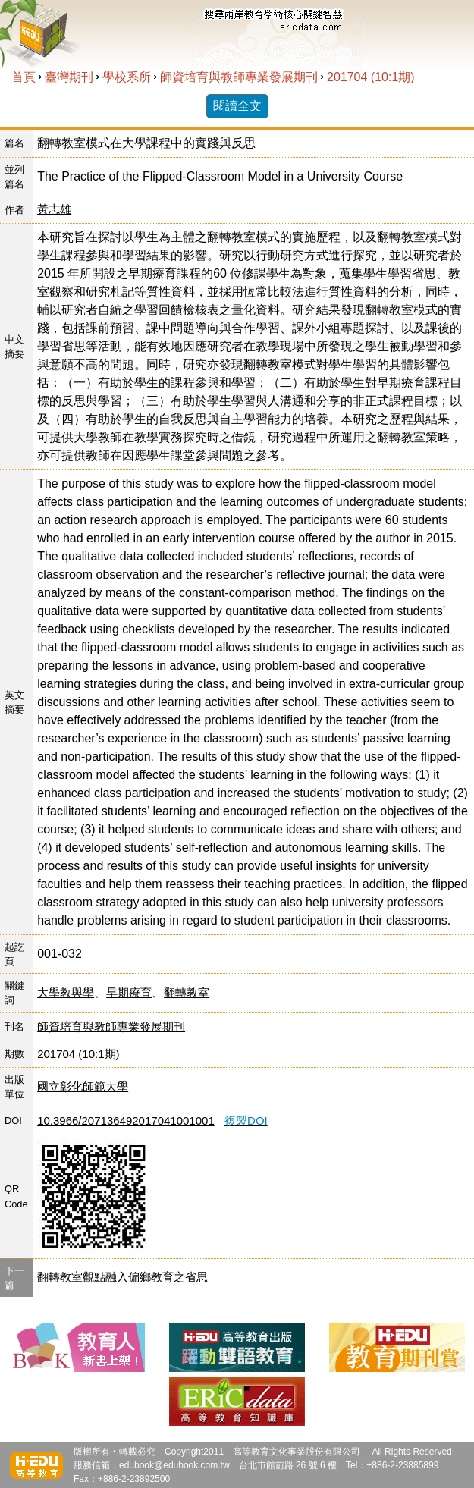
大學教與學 (65, 992)
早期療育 (129, 992)
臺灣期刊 (69, 77)
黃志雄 (54, 208)
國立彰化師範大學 (82, 1086)
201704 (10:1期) (371, 77)
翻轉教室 (186, 992)
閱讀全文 (237, 105)
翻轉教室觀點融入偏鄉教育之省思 (122, 1276)
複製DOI (246, 1120)
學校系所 (126, 77)
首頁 (23, 77)
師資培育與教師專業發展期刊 (239, 77)
